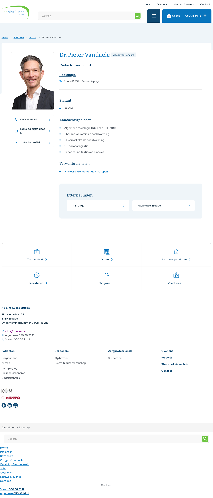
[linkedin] (9, 405)
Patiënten (19, 37)
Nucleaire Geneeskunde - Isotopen (86, 171)
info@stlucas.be (15, 331)
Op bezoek (61, 358)
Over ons (162, 4)
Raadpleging (9, 368)
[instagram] (15, 405)
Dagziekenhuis (11, 378)
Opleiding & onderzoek (14, 464)
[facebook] (4, 405)
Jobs (148, 4)
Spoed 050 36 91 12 (17, 339)
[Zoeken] (86, 16)
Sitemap (24, 427)
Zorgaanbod (9, 358)
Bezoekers (6, 456)
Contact (205, 4)
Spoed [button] (184, 16)
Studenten (115, 358)
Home (5, 37)
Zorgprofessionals (11, 460)
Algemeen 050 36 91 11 (19, 335)
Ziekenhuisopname (13, 373)
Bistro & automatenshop (70, 363)
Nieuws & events (184, 4)
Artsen (32, 37)
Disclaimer (8, 427)
